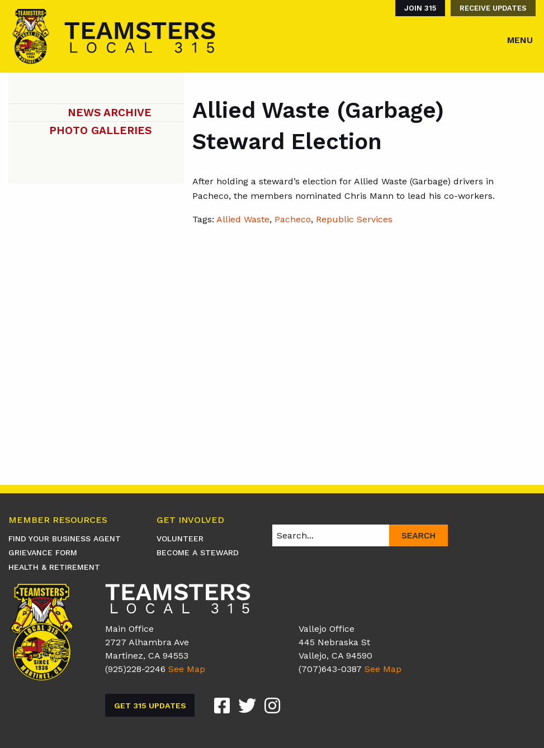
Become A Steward (198, 552)
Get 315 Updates (150, 705)
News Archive (110, 112)
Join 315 (420, 8)
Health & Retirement (54, 567)
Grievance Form (42, 552)
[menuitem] (417, 8)
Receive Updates (493, 8)
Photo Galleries (100, 130)
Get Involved (190, 520)
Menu (520, 40)
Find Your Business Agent (64, 538)
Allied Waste (242, 219)
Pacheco (293, 219)
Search (418, 535)
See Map (186, 669)
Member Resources (57, 520)
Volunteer (180, 538)
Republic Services (354, 219)
